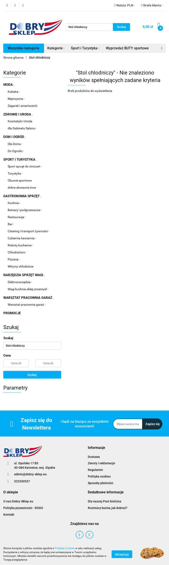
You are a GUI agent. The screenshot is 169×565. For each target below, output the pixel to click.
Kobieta (14, 91)
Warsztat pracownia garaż (26, 304)
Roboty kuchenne (20, 245)
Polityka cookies (99, 476)
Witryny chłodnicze (20, 266)
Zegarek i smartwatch (22, 106)
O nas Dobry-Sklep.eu (18, 501)
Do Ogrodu (16, 151)
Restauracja (17, 217)
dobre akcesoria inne (22, 187)
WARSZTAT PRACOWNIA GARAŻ (28, 298)
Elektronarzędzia (20, 282)
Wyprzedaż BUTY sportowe (127, 48)
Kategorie (55, 48)
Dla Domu (15, 144)
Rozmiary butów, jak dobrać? (107, 508)
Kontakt (8, 514)
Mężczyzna (16, 98)
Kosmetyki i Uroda (20, 121)
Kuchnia (14, 203)
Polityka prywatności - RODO (23, 508)
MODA (8, 85)
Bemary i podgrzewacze (25, 210)
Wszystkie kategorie (23, 48)
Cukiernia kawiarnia (22, 238)
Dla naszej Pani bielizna (104, 501)
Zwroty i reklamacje (101, 463)
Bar (11, 224)
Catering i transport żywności (28, 231)
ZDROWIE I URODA (18, 114)
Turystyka (15, 173)
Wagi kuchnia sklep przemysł (28, 289)
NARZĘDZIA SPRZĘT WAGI (24, 275)
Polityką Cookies (65, 548)
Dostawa (94, 457)
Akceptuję (122, 554)
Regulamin (95, 470)
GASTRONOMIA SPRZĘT (22, 196)
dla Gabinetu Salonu (22, 128)
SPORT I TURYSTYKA (20, 160)
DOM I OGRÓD (14, 137)
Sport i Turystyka (85, 48)
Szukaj (32, 375)
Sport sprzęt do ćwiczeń (25, 166)
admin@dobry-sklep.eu (30, 474)
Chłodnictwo (17, 252)
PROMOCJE (12, 313)
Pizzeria (14, 259)
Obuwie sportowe (20, 180)
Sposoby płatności (100, 483)
